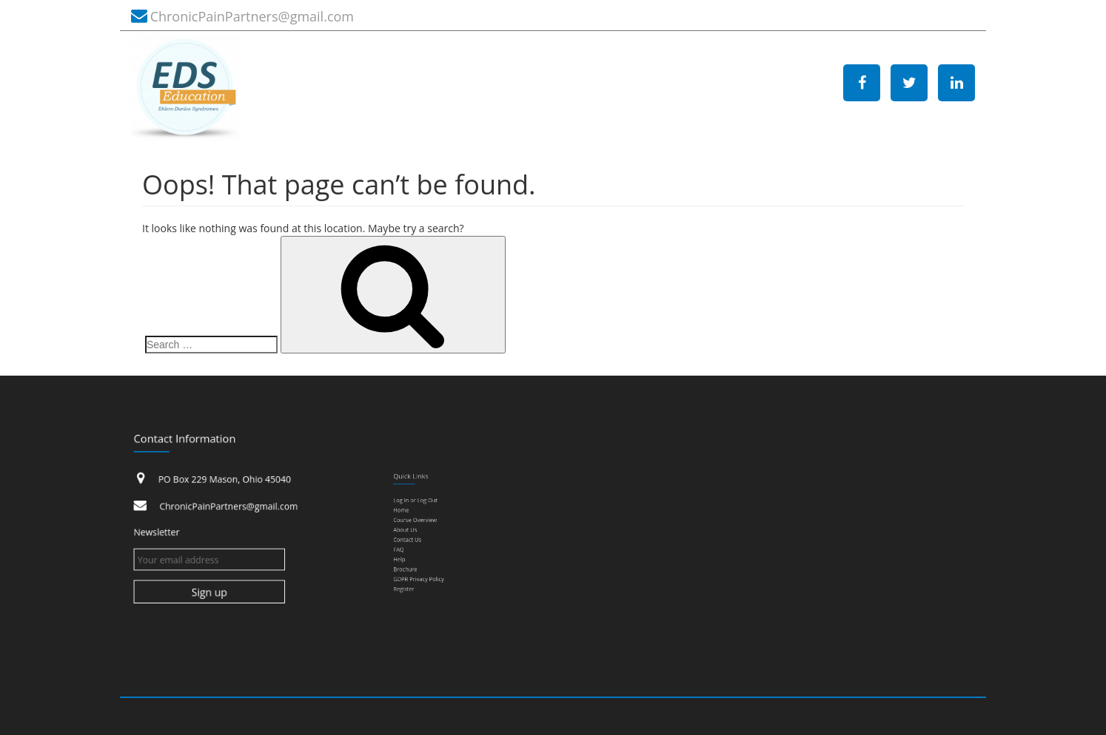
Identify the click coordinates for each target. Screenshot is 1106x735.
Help (409, 554)
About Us (414, 531)
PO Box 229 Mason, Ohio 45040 (225, 482)
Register (413, 576)
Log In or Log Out (422, 509)
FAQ (409, 546)
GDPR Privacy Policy (424, 569)
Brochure (414, 561)
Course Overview (421, 523)
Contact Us (415, 538)
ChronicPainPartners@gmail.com (252, 16)
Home (411, 516)
